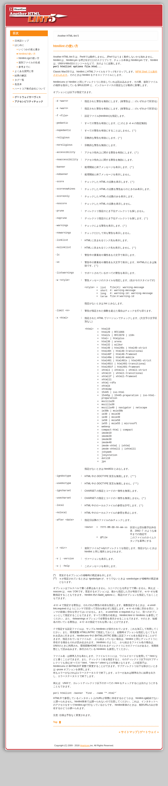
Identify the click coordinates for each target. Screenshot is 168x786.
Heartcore (85, 777)
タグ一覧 (19, 80)
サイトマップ (129, 763)
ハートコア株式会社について (30, 88)
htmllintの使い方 (27, 53)
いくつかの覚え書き (29, 49)
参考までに (24, 66)
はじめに (19, 45)
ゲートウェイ (148, 763)
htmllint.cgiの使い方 (29, 58)
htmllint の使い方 (65, 46)
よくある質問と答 (24, 71)
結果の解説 (20, 75)
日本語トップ (22, 40)
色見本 (18, 84)
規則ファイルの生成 (29, 62)
